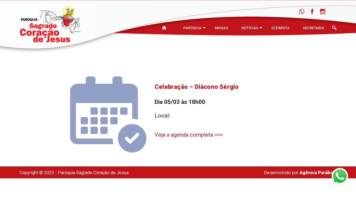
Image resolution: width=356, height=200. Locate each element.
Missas (221, 28)
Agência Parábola (318, 172)
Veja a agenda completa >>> (189, 134)
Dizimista (280, 28)
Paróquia (192, 28)
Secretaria (313, 28)
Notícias (249, 28)
